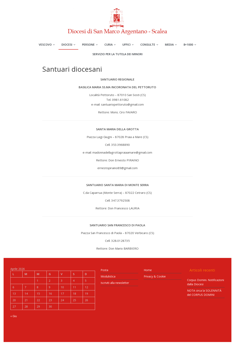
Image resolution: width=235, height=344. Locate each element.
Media (169, 44)
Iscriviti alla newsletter (115, 283)
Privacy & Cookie (155, 276)
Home (148, 270)
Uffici (126, 44)
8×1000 (188, 44)
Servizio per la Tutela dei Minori (117, 54)
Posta (104, 270)
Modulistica (108, 276)
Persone (88, 44)
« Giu (13, 316)
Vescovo (45, 44)
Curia (108, 44)
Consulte (147, 44)
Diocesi (66, 44)
